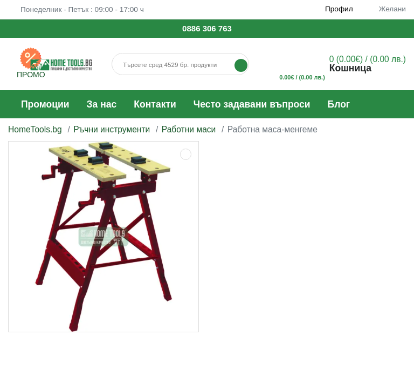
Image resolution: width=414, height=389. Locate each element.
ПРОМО (31, 74)
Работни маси (189, 129)
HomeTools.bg (35, 129)
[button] (342, 64)
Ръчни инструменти (111, 129)
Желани (386, 9)
